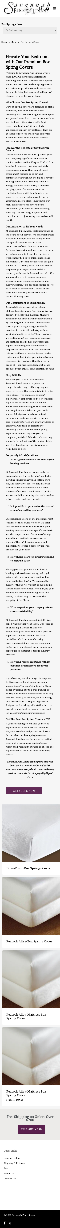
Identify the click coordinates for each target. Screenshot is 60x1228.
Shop (14, 42)
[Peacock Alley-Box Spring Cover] (31, 906)
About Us (9, 1173)
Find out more (31, 1129)
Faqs (6, 1168)
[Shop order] (30, 30)
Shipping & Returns (14, 1163)
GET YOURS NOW (24, 791)
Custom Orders (12, 1158)
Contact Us (10, 1178)
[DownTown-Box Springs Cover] (31, 833)
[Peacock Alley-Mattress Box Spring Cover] (31, 979)
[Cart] (47, 8)
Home (4, 42)
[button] (54, 8)
